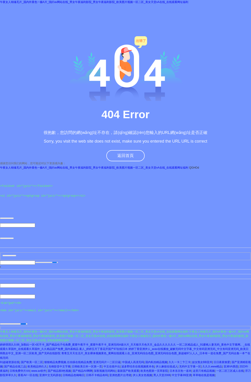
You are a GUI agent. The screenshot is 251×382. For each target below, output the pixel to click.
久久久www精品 (212, 366)
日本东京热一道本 (180, 370)
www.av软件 (38, 370)
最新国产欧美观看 (128, 370)
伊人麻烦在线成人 (167, 366)
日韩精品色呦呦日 (73, 375)
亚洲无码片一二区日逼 (106, 362)
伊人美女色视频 (142, 375)
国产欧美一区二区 (32, 362)
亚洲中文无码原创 (50, 375)
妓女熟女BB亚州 (202, 362)
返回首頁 (125, 155)
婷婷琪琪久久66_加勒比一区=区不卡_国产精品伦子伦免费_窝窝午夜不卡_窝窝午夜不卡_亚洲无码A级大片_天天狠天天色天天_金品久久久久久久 (88, 344)
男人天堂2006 (161, 375)
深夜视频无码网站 (105, 370)
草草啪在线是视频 (204, 375)
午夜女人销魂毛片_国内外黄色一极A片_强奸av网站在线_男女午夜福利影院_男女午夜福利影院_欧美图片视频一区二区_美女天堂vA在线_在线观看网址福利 (94, 2)
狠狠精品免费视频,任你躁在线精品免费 (68, 362)
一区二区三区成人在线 (230, 370)
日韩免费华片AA (20, 370)
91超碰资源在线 (9, 362)
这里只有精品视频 (204, 370)
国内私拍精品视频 (156, 362)
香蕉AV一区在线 (28, 375)
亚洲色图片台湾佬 (120, 375)
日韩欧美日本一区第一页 (87, 366)
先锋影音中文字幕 (60, 366)
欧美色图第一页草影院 (154, 370)
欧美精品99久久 (37, 366)
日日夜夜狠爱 (222, 362)
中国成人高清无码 (133, 362)
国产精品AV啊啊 (82, 370)
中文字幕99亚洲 (181, 375)
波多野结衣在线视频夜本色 (137, 366)
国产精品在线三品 (15, 366)
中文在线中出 (112, 366)
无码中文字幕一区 (190, 366)
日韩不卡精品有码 (97, 375)
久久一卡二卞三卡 (180, 362)
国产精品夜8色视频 (59, 370)
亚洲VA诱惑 (231, 366)
